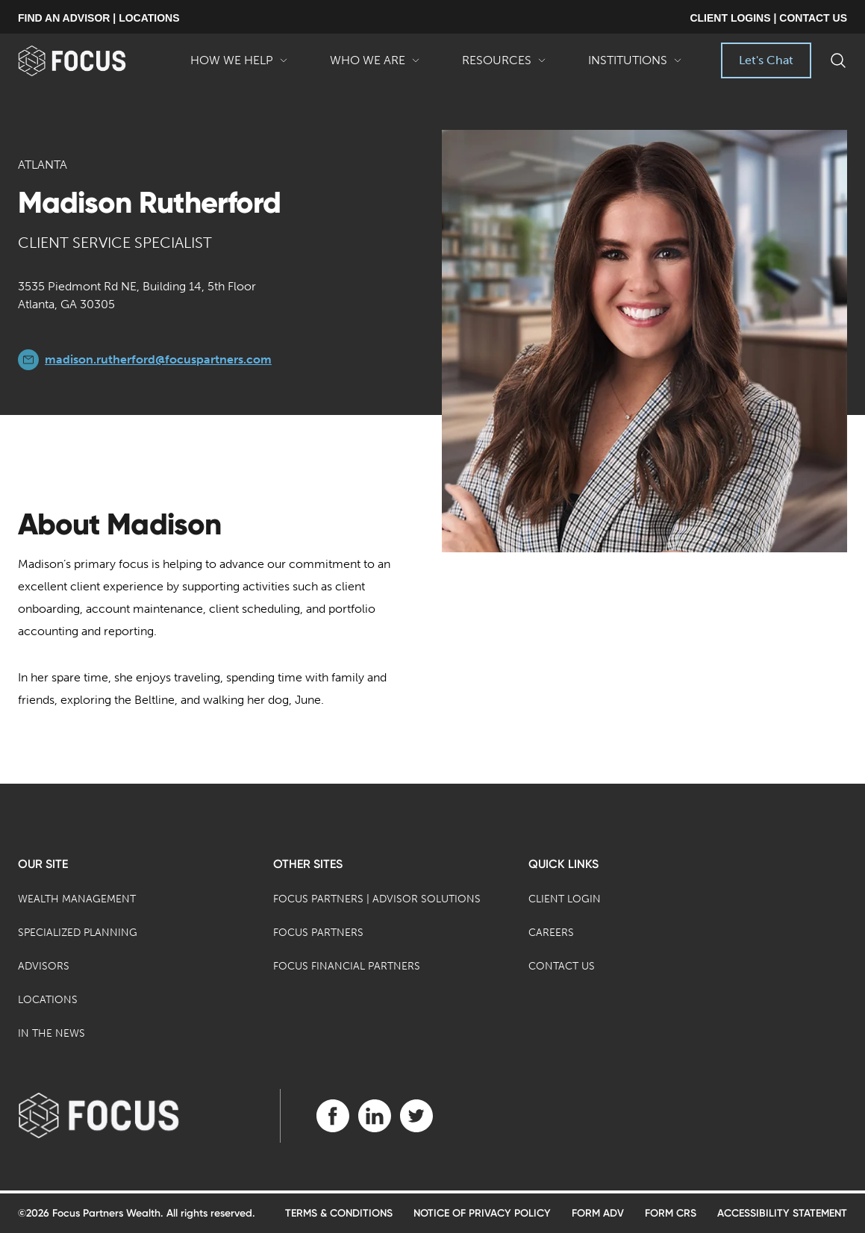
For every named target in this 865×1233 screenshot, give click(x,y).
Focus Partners (318, 932)
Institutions (635, 65)
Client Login (564, 899)
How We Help (239, 65)
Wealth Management (77, 899)
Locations (48, 999)
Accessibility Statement (782, 1213)
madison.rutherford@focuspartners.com (158, 359)
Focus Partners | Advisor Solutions (377, 899)
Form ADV (598, 1213)
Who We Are (375, 65)
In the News (51, 1033)
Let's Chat (766, 60)
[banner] (93, 61)
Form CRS (670, 1213)
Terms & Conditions (339, 1213)
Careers (551, 932)
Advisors (43, 966)
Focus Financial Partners (346, 966)
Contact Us (561, 966)
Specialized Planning (77, 932)
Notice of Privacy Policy (482, 1213)
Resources (504, 65)
